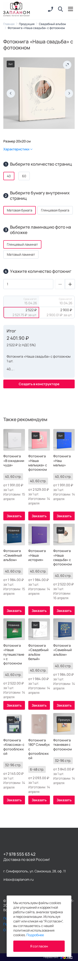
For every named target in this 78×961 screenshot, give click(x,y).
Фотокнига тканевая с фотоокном (62, 744)
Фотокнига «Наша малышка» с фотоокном (37, 463)
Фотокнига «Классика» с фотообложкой (13, 747)
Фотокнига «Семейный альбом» (12, 555)
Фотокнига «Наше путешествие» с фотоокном (13, 654)
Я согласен (39, 946)
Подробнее (35, 935)
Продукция (27, 24)
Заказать (14, 516)
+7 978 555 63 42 (19, 854)
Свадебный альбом (52, 24)
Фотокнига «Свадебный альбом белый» (38, 652)
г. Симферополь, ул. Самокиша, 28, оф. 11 (34, 871)
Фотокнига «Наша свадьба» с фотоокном (62, 557)
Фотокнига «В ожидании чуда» (13, 460)
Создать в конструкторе (39, 384)
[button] (60, 9)
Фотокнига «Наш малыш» (62, 460)
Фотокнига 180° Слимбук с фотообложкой (39, 749)
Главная (9, 24)
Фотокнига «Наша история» (37, 555)
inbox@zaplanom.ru (18, 879)
